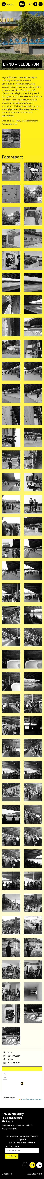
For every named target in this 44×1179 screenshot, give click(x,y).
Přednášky (7, 1121)
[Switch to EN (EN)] (30, 3)
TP (41, 1174)
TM (37, 1174)
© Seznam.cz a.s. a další (34, 1099)
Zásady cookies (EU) (9, 1129)
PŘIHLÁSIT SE (12, 1156)
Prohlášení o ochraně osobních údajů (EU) (17, 1125)
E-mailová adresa (12, 1146)
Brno (10, 1052)
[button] (21, 1084)
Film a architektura (12, 1117)
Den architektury (13, 1114)
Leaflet (22, 1099)
